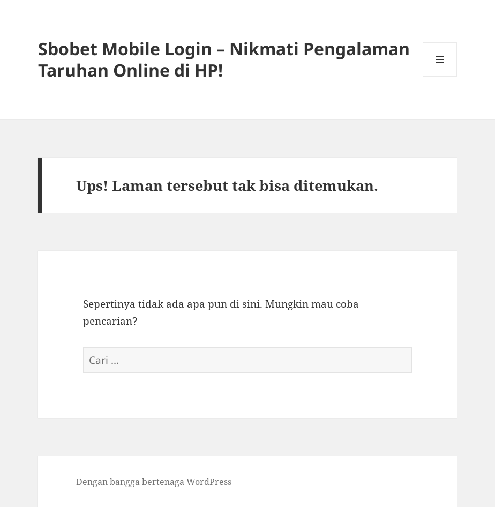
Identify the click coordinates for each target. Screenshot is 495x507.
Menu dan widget (440, 76)
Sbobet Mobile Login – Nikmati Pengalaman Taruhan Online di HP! (224, 59)
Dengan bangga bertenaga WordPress (153, 482)
